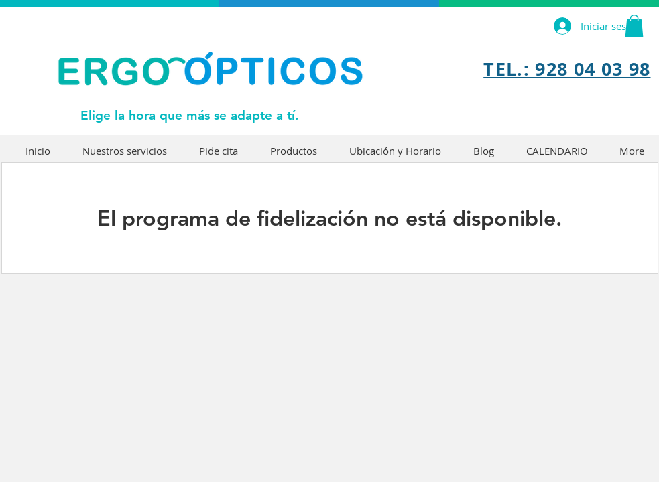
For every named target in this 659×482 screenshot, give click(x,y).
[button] (634, 26)
